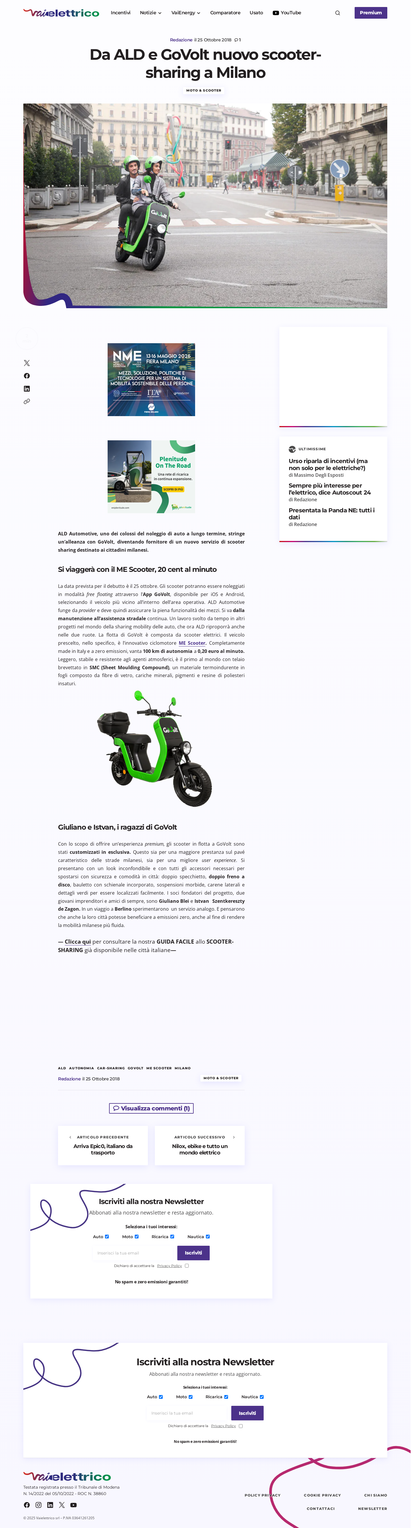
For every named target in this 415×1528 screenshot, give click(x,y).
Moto (130, 1238)
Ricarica (162, 1238)
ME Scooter (192, 644)
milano (183, 1070)
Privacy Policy (169, 1267)
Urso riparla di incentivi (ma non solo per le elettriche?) (328, 466)
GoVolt (135, 1070)
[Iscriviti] (192, 1254)
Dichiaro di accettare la (151, 1267)
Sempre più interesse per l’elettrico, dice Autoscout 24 (330, 491)
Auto (102, 1238)
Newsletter (372, 1510)
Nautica (197, 1238)
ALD (62, 1070)
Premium (371, 12)
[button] (337, 13)
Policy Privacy (263, 1496)
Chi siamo (375, 1496)
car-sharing (111, 1070)
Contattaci (321, 1510)
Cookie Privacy (322, 1496)
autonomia (81, 1070)
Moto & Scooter (203, 92)
